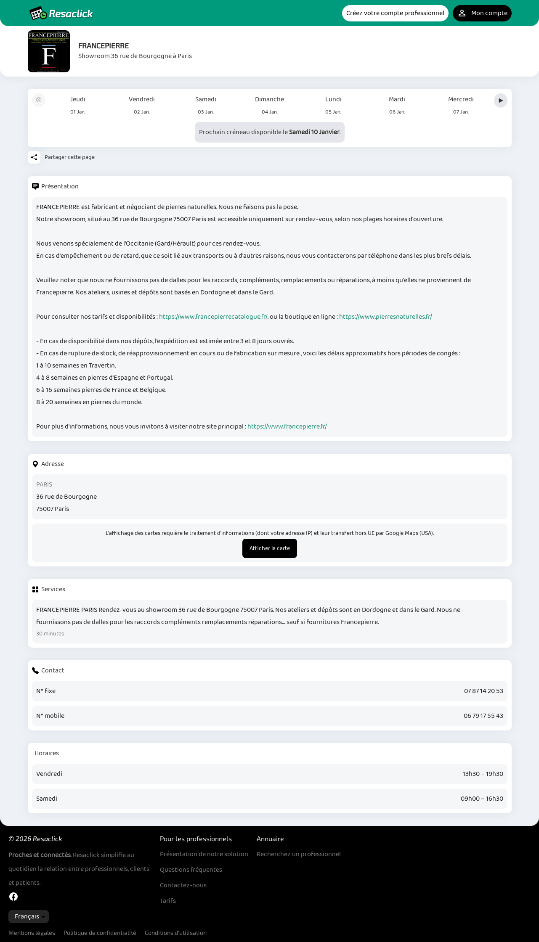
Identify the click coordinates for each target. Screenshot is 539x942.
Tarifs (168, 901)
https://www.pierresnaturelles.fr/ (385, 317)
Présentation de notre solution (204, 854)
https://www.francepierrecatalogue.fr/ (213, 317)
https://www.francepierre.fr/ (287, 427)
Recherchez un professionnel (299, 854)
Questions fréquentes (191, 870)
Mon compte (482, 13)
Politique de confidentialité (100, 932)
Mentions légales (31, 932)
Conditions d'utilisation (176, 932)
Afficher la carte (270, 548)
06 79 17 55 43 (483, 716)
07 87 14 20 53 (483, 691)
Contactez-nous (183, 885)
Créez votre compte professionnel (395, 13)
